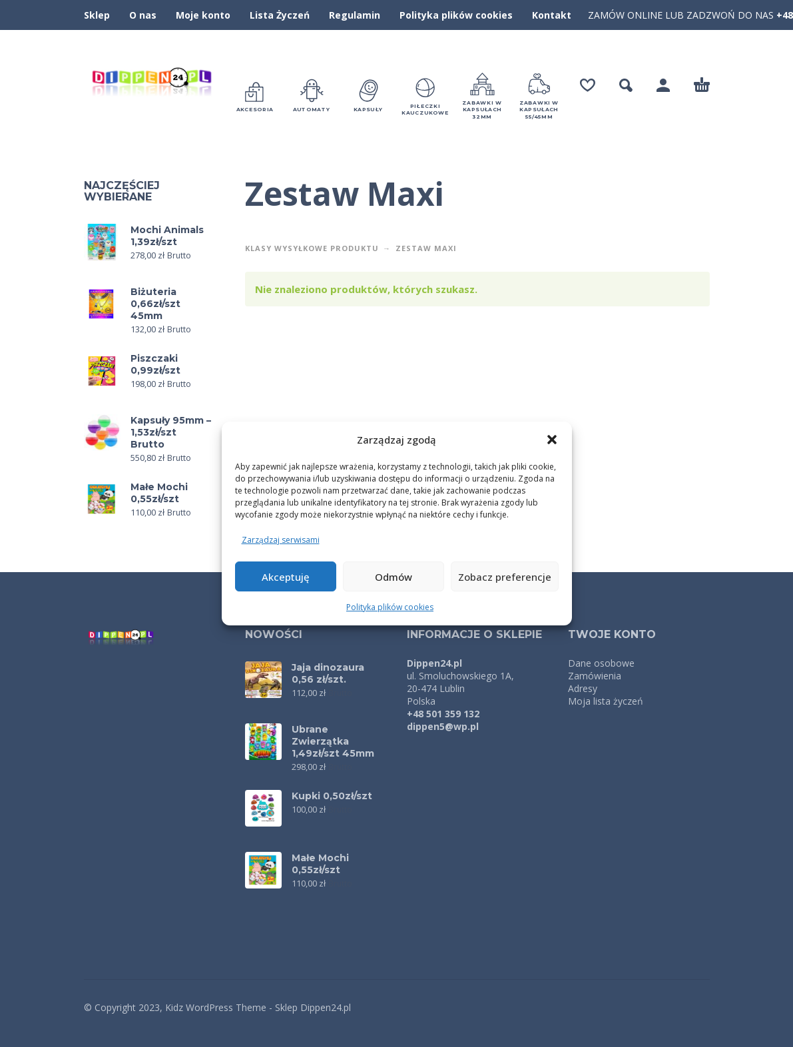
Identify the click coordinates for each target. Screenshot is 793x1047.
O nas (142, 15)
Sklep (97, 15)
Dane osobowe (601, 663)
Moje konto (203, 15)
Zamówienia (594, 675)
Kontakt (551, 15)
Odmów (393, 576)
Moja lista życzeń (605, 701)
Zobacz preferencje (504, 576)
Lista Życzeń (280, 15)
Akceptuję (286, 576)
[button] (552, 439)
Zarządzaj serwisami (281, 539)
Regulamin (354, 15)
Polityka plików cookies (389, 607)
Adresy (582, 688)
